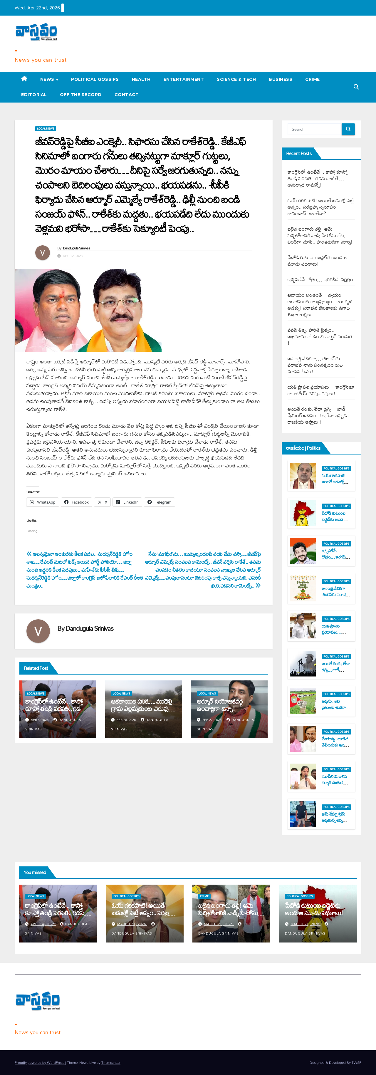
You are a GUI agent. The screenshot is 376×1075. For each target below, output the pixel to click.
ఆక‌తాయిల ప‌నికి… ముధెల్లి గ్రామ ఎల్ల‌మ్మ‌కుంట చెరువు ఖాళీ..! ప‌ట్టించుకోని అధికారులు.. (141, 712)
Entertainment (184, 79)
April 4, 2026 (43, 924)
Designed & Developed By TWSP (335, 1062)
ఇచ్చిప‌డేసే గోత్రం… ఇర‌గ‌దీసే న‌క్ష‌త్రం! (321, 279)
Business (280, 79)
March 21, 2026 (132, 924)
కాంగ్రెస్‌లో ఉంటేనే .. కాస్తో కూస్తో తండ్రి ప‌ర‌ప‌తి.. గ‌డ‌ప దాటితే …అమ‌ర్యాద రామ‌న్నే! (57, 708)
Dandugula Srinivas (76, 248)
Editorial (34, 94)
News (48, 79)
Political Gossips (95, 79)
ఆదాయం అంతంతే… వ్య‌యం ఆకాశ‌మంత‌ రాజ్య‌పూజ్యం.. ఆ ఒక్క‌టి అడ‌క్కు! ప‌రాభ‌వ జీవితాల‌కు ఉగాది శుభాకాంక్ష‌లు (320, 304)
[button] (356, 87)
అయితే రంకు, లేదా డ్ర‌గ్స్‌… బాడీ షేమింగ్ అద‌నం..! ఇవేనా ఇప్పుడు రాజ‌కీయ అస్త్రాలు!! (318, 415)
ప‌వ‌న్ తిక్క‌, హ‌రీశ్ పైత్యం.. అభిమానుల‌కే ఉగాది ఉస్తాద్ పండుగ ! (320, 336)
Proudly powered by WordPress (40, 1062)
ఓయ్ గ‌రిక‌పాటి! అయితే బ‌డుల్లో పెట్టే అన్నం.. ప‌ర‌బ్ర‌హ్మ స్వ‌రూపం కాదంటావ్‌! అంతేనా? (321, 206)
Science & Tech (236, 79)
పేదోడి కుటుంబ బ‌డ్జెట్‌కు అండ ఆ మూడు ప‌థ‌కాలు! (318, 260)
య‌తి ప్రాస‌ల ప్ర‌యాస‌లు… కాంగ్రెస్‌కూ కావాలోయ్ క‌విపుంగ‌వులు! (321, 390)
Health (141, 79)
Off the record (81, 94)
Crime (312, 79)
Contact (127, 94)
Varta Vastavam (16, 50)
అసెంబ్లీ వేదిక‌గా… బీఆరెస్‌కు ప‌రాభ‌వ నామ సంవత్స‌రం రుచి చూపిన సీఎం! (315, 364)
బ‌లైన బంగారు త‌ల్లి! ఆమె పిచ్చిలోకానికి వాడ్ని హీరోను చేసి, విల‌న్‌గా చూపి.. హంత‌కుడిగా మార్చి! (320, 235)
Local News (45, 128)
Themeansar (110, 1062)
